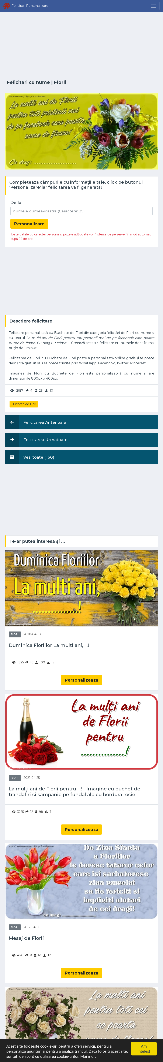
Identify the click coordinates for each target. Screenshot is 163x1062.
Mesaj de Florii (26, 938)
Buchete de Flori (23, 404)
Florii (60, 82)
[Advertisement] (81, 45)
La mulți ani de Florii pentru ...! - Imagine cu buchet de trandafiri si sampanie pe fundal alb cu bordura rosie (74, 791)
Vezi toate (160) (29, 457)
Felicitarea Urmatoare (36, 440)
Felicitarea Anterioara (35, 422)
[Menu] (154, 6)
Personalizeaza (81, 680)
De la (15, 202)
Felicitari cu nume (28, 82)
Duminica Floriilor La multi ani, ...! (49, 645)
